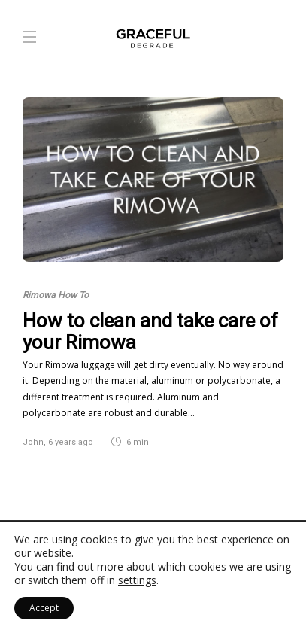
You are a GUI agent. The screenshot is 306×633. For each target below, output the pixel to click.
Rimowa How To (56, 295)
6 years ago (70, 442)
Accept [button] (44, 607)
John (33, 442)
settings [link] (137, 580)
